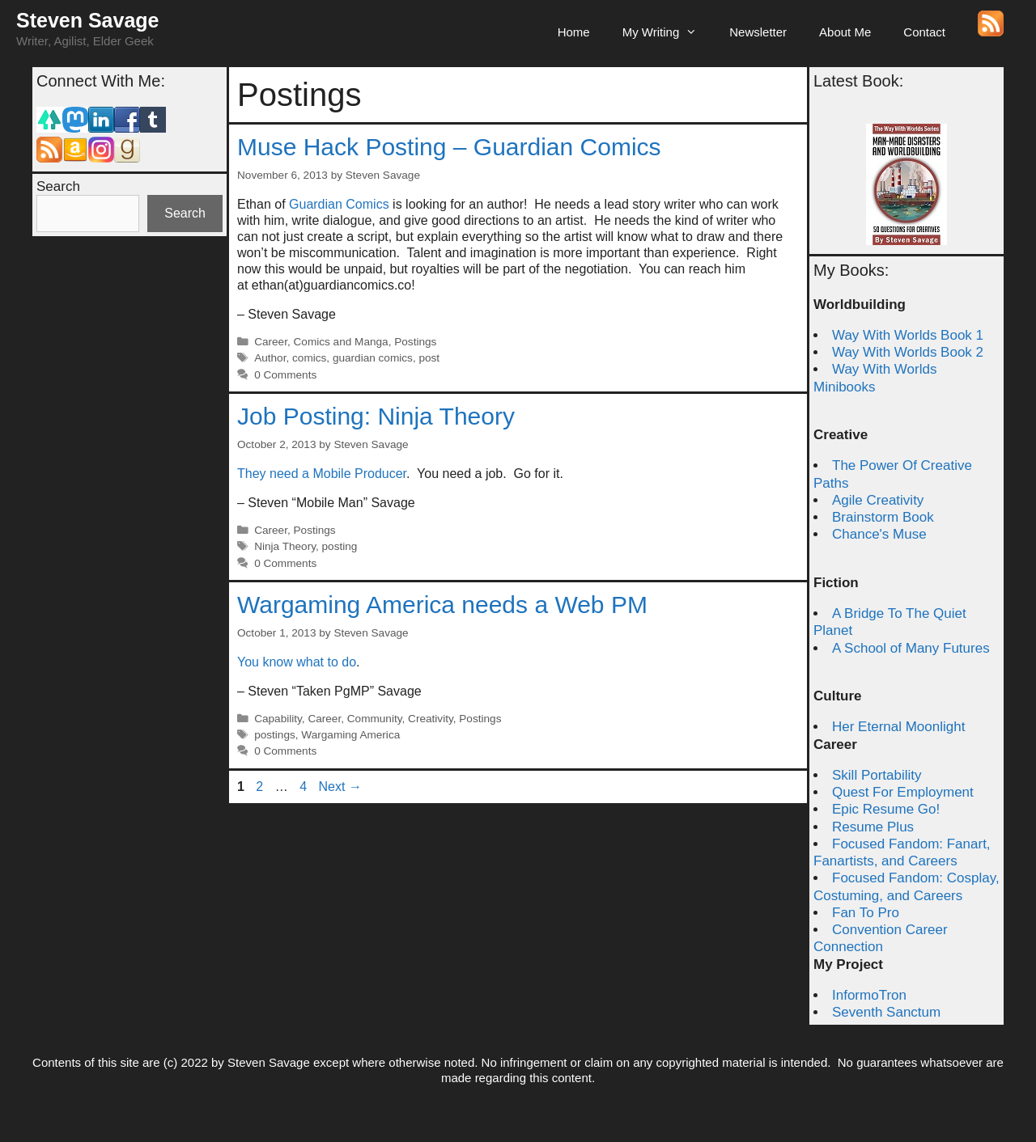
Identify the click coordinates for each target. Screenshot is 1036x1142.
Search (58, 186)
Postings (415, 342)
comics (309, 358)
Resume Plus (873, 827)
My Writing (668, 32)
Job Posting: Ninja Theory (376, 416)
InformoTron (869, 995)
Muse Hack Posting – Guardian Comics (449, 146)
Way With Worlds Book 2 (907, 352)
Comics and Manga (341, 342)
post (428, 358)
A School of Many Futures (911, 648)
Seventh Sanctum (886, 1012)
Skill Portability (877, 775)
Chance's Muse (879, 534)
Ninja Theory (285, 546)
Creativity (430, 719)
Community (374, 719)
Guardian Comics (339, 204)
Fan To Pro (865, 912)
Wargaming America (350, 735)
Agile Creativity (877, 500)
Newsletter (758, 32)
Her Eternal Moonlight (898, 726)
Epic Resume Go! (886, 809)
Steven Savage (87, 20)
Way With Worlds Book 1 (907, 335)
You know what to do (296, 662)
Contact (924, 32)
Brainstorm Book (883, 517)
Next (340, 786)
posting (340, 546)
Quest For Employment (903, 792)
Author (270, 358)
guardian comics (373, 358)
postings (274, 735)
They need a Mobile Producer (321, 473)
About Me (845, 32)
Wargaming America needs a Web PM (442, 604)
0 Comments (285, 375)
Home (574, 32)
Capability (278, 719)
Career (270, 342)
